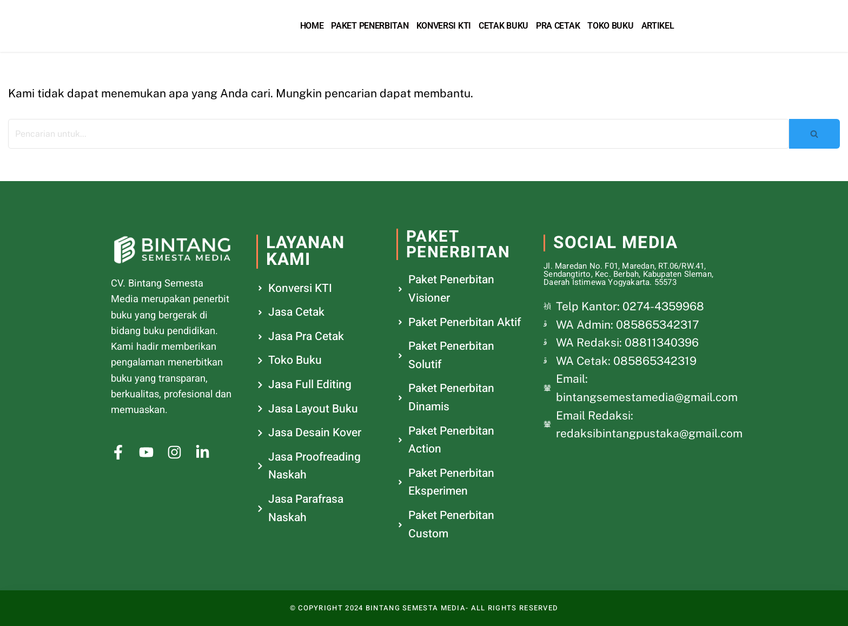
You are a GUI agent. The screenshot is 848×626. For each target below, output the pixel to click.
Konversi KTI (443, 26)
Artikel (657, 26)
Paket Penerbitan (369, 26)
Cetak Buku (503, 26)
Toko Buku (610, 26)
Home (312, 26)
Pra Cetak (558, 26)
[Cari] (398, 134)
